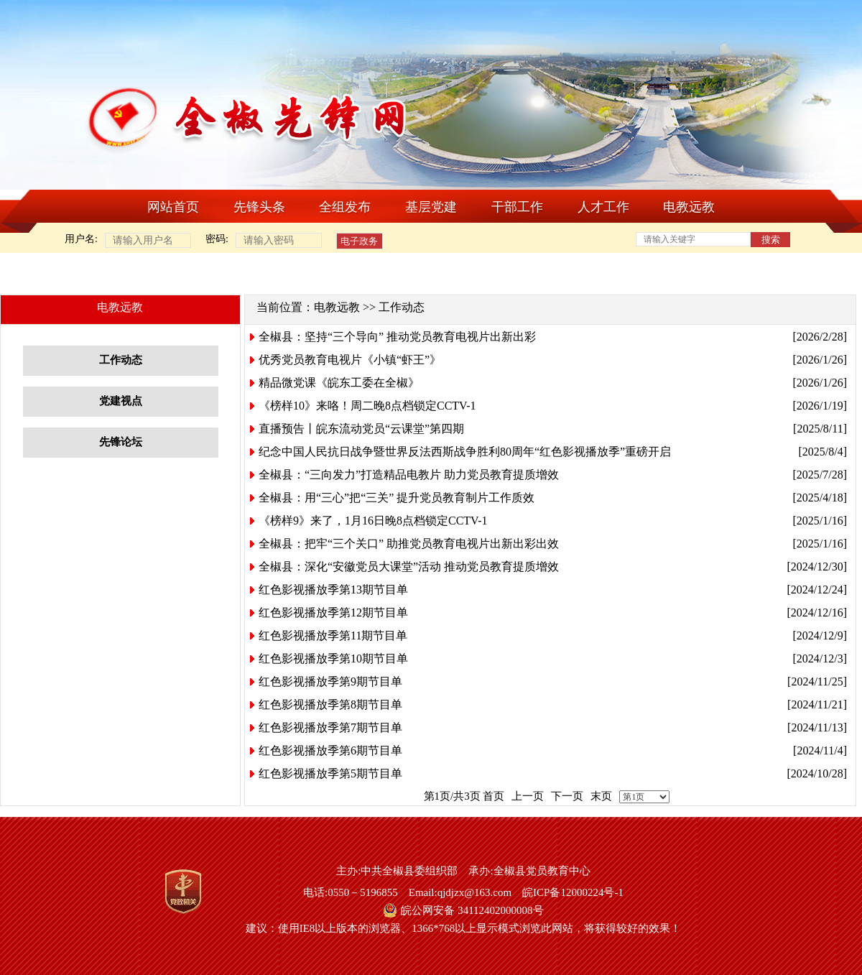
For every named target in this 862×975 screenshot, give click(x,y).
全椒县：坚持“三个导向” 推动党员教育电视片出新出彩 (397, 337)
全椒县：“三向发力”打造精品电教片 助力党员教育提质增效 (409, 474)
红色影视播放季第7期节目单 (330, 727)
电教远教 (689, 207)
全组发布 (345, 207)
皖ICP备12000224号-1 (573, 892)
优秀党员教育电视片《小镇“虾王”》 (350, 360)
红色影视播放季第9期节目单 (330, 681)
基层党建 (431, 207)
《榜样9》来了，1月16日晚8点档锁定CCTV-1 (373, 520)
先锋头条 (259, 207)
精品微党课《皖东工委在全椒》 (339, 382)
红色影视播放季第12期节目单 (333, 612)
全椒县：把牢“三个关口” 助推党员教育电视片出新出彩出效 (409, 543)
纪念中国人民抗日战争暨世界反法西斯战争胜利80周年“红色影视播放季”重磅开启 (465, 451)
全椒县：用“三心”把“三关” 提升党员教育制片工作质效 (396, 497)
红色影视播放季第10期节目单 (333, 658)
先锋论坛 (120, 442)
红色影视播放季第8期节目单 (330, 704)
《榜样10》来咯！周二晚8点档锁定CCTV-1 (367, 405)
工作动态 (120, 360)
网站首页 (173, 207)
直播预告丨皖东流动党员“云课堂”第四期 (361, 428)
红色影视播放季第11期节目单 (333, 635)
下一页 (567, 796)
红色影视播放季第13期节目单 (333, 589)
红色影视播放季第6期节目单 (330, 750)
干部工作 (517, 207)
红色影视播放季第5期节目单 (330, 773)
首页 (493, 796)
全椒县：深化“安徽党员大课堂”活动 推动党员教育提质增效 (409, 566)
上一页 (527, 796)
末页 (601, 796)
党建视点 (120, 401)
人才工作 (603, 207)
